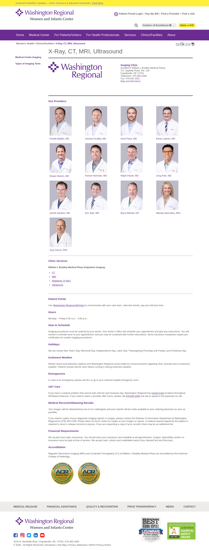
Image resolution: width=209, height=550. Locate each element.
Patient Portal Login (131, 13)
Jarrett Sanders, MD (60, 213)
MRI (54, 276)
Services (130, 34)
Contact (189, 506)
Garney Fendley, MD (95, 138)
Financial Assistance (62, 506)
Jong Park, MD (164, 175)
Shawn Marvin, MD (59, 176)
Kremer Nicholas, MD (96, 175)
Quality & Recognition (102, 506)
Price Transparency (141, 506)
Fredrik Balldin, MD (59, 138)
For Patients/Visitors (67, 34)
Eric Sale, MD (92, 213)
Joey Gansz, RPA (59, 249)
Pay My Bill (152, 13)
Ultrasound (57, 284)
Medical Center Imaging (28, 57)
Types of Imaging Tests (28, 63)
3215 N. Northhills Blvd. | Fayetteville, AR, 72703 (38, 541)
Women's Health (25, 43)
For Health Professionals (102, 34)
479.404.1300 (139, 75)
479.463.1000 (72, 541)
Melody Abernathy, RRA (168, 213)
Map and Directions (130, 81)
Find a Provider (170, 13)
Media (170, 506)
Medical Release (25, 506)
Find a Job (188, 13)
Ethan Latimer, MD (165, 138)
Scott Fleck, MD (129, 138)
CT (53, 272)
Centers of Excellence (157, 25)
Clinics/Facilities (151, 34)
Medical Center (39, 34)
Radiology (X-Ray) (61, 280)
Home (20, 34)
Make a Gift (187, 25)
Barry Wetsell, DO (130, 213)
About (171, 34)
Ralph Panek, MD (130, 175)
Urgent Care (157, 393)
